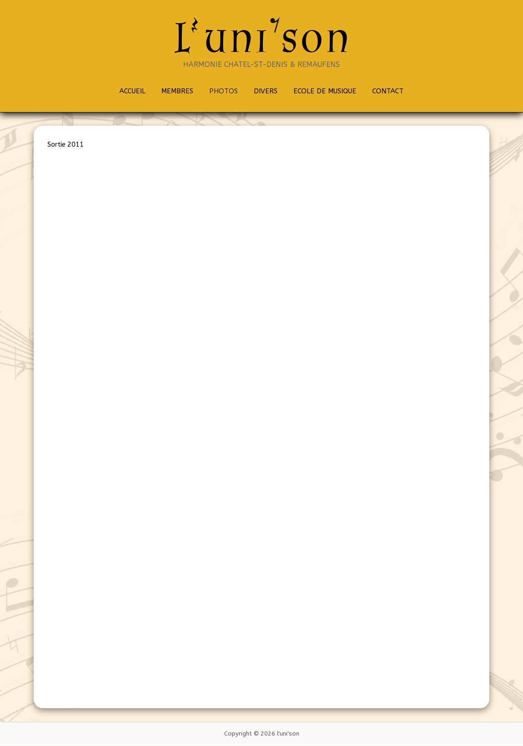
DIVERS (265, 91)
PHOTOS (223, 91)
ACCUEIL (132, 91)
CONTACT (388, 91)
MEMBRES (177, 91)
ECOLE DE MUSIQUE (324, 91)
